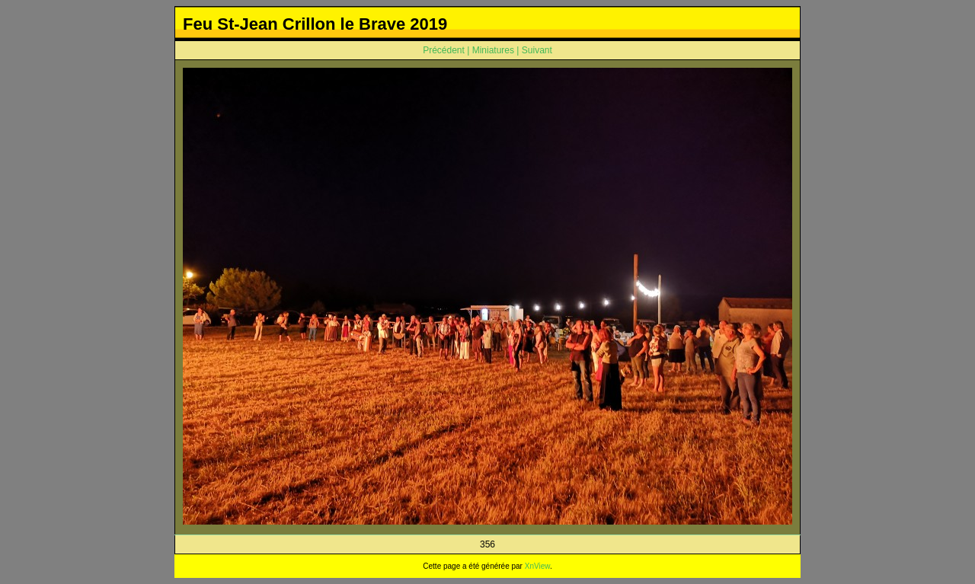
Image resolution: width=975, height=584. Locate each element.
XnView (537, 566)
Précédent (444, 50)
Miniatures (493, 50)
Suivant (537, 50)
